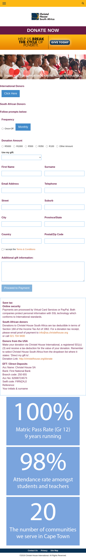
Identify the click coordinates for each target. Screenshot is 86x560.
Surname (50, 167)
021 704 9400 (17, 336)
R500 (29, 146)
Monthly (23, 126)
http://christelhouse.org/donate (35, 358)
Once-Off (8, 128)
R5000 (6, 146)
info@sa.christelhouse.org (53, 332)
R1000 (18, 146)
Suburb (49, 200)
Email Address (10, 183)
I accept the (18, 249)
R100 (50, 146)
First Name (8, 167)
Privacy (44, 550)
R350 (39, 146)
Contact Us (33, 550)
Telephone (51, 183)
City (4, 217)
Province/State (53, 217)
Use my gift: (8, 152)
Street (5, 200)
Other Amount (64, 146)
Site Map (54, 550)
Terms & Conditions (25, 249)
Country (6, 234)
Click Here (10, 93)
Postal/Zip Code (54, 234)
